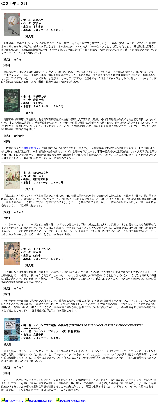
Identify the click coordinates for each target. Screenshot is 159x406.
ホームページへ (12, 401)
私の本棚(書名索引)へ (39, 401)
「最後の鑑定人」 (31, 148)
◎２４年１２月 (14, 4)
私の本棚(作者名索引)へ (71, 401)
